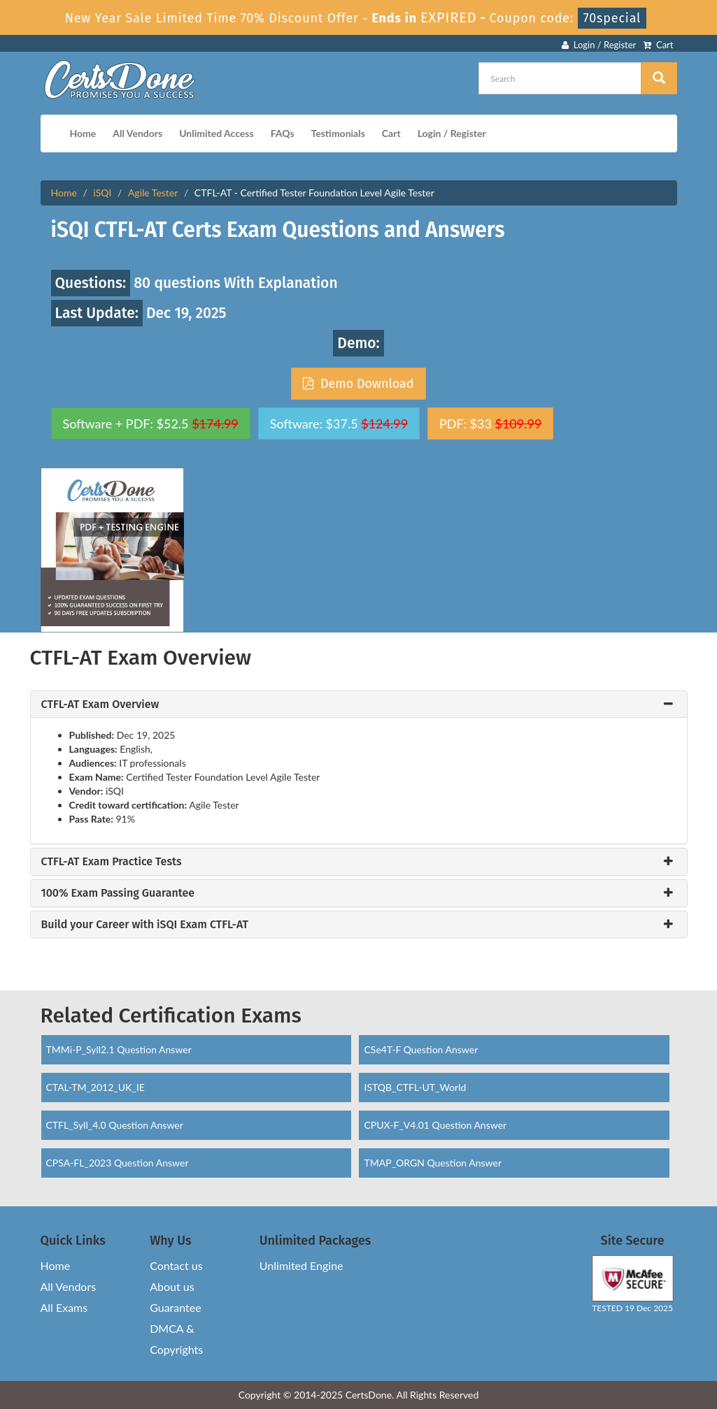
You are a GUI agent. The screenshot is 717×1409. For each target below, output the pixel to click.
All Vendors (137, 133)
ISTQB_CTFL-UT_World (415, 1087)
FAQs (282, 133)
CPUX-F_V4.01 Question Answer (435, 1125)
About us (172, 1286)
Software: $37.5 (339, 423)
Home (83, 133)
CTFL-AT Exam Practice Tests (111, 861)
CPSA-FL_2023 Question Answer (117, 1163)
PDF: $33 (490, 423)
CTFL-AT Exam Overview (100, 704)
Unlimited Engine (301, 1265)
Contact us (176, 1265)
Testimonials (338, 133)
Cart (658, 44)
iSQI (102, 192)
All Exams (64, 1307)
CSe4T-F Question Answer (421, 1049)
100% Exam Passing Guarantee (118, 893)
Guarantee (175, 1307)
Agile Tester (153, 192)
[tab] (359, 704)
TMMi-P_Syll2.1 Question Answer (119, 1049)
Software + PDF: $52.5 (151, 423)
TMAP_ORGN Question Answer (433, 1163)
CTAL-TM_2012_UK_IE (95, 1087)
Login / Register (599, 44)
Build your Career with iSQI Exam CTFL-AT (144, 924)
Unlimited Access (216, 133)
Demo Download (358, 383)
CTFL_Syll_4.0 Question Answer (114, 1125)
